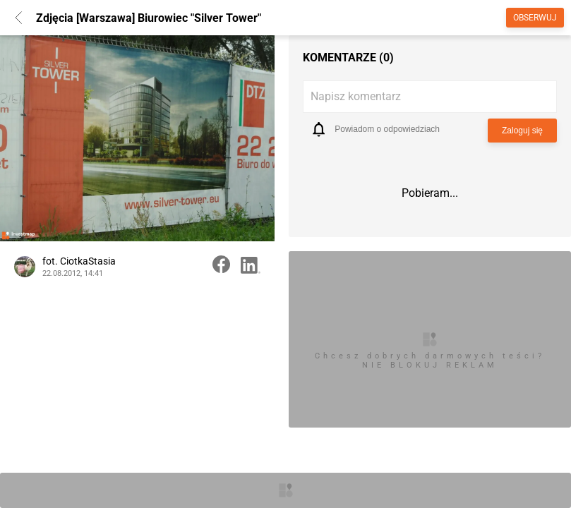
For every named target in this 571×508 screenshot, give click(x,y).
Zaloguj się (522, 130)
